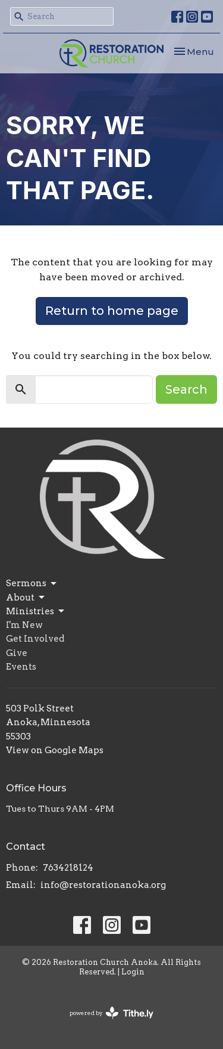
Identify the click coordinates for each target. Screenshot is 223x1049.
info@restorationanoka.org (103, 885)
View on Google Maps (54, 750)
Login (133, 971)
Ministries (36, 611)
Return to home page (111, 311)
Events (21, 666)
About (26, 598)
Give (16, 653)
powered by (111, 1013)
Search (186, 389)
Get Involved (35, 638)
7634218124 (68, 867)
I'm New (24, 625)
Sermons (32, 584)
